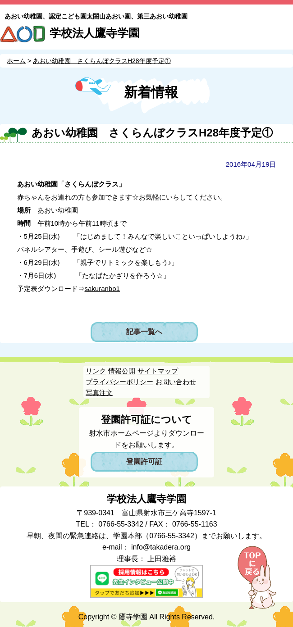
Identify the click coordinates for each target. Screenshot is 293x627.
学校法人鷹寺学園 (95, 33)
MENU (282, 35)
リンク (96, 371)
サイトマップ (157, 371)
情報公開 (121, 371)
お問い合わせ (176, 382)
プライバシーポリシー (119, 382)
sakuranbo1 (102, 288)
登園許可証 (144, 461)
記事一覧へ (144, 332)
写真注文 (99, 392)
